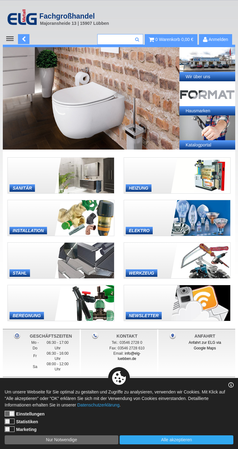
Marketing (21, 429)
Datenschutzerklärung (98, 404)
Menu (11, 38)
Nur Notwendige (61, 439)
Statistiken (21, 421)
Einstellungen (25, 413)
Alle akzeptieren (176, 439)
